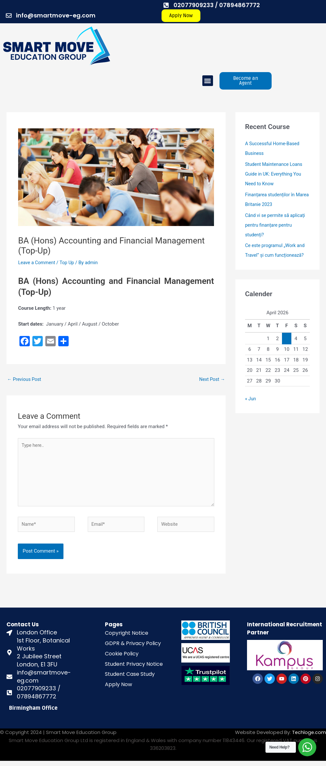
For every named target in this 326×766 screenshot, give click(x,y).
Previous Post (25, 379)
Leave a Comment (37, 262)
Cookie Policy (122, 658)
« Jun (251, 399)
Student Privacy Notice (134, 669)
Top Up (69, 262)
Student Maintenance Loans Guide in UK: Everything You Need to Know (275, 174)
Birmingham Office (33, 713)
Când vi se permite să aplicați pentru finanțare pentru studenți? (276, 225)
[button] (207, 80)
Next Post (211, 379)
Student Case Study (130, 679)
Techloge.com (308, 737)
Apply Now (118, 689)
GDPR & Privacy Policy (133, 648)
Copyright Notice (126, 638)
